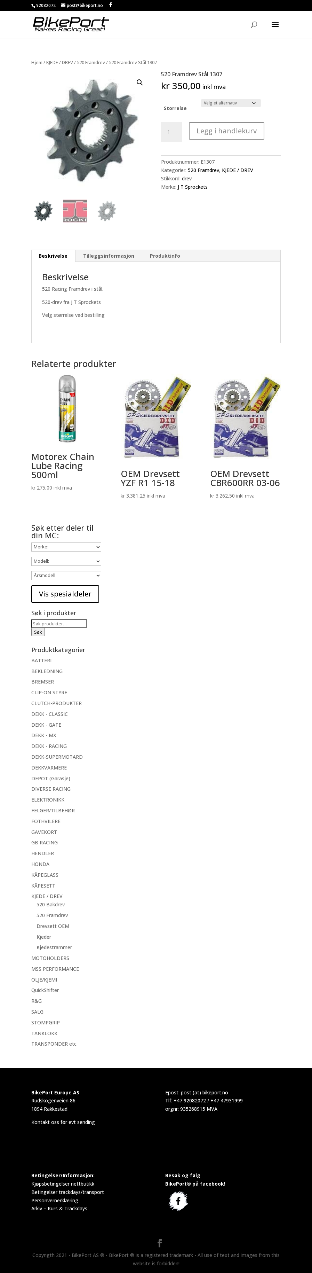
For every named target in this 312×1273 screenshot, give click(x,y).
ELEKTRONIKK (47, 799)
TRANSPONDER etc (54, 1043)
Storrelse (175, 108)
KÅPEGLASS (44, 875)
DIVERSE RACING (51, 789)
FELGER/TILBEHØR (53, 810)
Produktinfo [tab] (165, 255)
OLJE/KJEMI (44, 979)
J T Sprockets (193, 186)
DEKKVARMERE (49, 767)
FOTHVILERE (46, 821)
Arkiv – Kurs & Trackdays (59, 1208)
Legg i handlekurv (227, 130)
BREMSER (42, 681)
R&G (36, 1001)
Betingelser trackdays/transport (67, 1192)
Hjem (36, 62)
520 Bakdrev (51, 904)
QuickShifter (45, 990)
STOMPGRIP (45, 1022)
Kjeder (44, 937)
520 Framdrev (91, 62)
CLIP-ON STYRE (49, 692)
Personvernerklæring (54, 1200)
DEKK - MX (43, 735)
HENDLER (42, 853)
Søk (38, 632)
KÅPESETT (43, 885)
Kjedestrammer (54, 947)
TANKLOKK (44, 1033)
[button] (140, 82)
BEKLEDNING (47, 671)
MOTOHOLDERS (50, 958)
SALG (37, 1011)
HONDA (40, 864)
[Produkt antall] (171, 132)
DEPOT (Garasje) (50, 778)
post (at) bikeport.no (204, 1092)
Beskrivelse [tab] (53, 255)
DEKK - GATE (46, 724)
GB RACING (44, 842)
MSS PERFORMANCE (55, 969)
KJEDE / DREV (59, 62)
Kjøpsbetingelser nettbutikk (62, 1183)
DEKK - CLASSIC (49, 714)
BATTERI (41, 660)
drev (187, 178)
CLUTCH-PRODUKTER (56, 703)
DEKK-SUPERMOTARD (57, 756)
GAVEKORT (44, 832)
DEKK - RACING (49, 746)
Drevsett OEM (53, 926)
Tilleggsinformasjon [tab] (108, 255)
